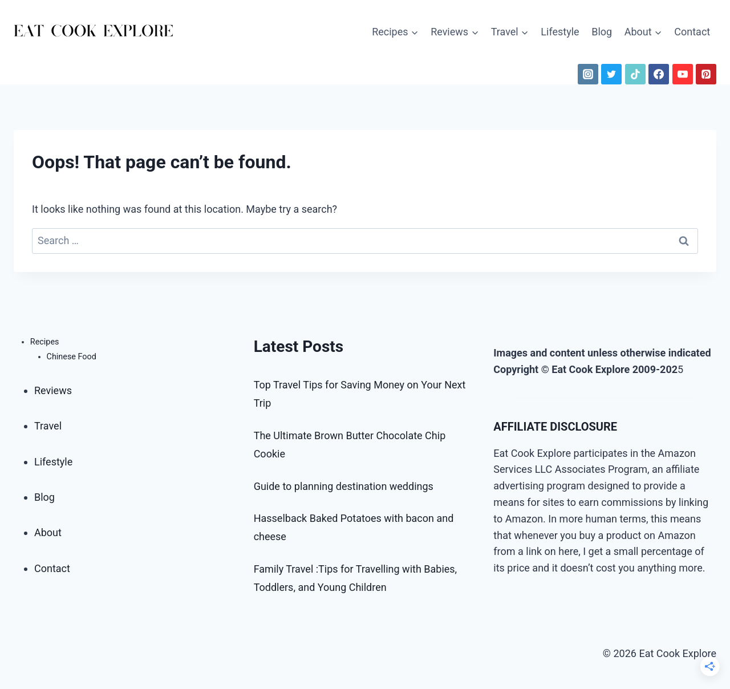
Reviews (53, 390)
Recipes (44, 342)
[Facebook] (658, 74)
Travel (48, 426)
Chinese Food (71, 357)
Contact (692, 32)
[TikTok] (635, 74)
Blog (601, 32)
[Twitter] (611, 74)
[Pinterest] (706, 74)
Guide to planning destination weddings (343, 486)
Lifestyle (560, 32)
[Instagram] (588, 74)
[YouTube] (682, 74)
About (48, 532)
